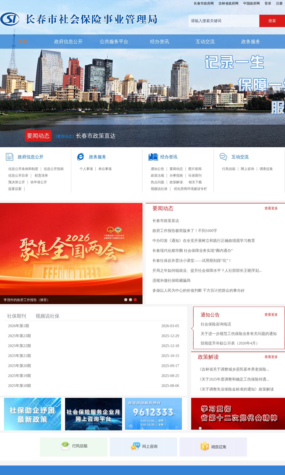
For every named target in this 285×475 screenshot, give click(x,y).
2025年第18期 (19, 386)
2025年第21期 (19, 356)
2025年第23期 (19, 336)
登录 (268, 3)
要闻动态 (176, 169)
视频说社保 (159, 189)
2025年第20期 (19, 366)
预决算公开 (16, 182)
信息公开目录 (18, 175)
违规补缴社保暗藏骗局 (171, 280)
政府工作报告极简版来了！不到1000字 (184, 231)
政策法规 (157, 175)
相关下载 (195, 182)
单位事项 (105, 169)
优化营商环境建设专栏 (190, 189)
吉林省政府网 (228, 3)
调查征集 (266, 169)
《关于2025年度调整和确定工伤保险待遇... (233, 379)
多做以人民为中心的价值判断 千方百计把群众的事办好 (198, 290)
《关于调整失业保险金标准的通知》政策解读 (236, 389)
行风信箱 (228, 169)
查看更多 (271, 208)
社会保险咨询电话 (216, 324)
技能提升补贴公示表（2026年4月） (230, 343)
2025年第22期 (19, 346)
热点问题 (157, 182)
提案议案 (15, 189)
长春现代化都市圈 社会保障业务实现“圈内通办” (192, 251)
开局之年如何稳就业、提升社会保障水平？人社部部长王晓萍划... (207, 270)
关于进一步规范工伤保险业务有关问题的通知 (239, 334)
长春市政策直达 (96, 136)
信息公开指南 (54, 169)
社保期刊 (195, 175)
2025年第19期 (19, 376)
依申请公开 (38, 182)
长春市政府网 (204, 3)
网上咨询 (247, 169)
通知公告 (157, 169)
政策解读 (176, 182)
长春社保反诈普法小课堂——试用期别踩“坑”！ (192, 261)
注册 (279, 3)
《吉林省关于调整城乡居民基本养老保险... (233, 369)
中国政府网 (251, 3)
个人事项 (86, 169)
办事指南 (176, 175)
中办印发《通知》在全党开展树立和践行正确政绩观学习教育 (203, 241)
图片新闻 (195, 169)
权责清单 (41, 175)
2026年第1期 (18, 326)
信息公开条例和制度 (23, 169)
